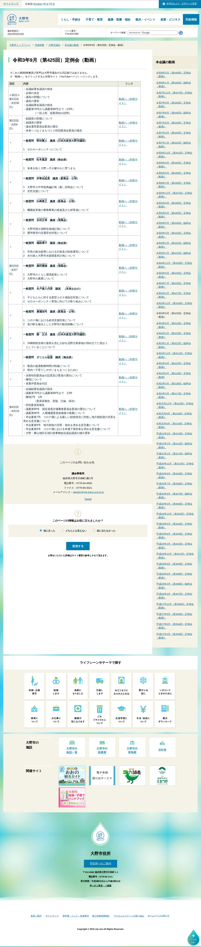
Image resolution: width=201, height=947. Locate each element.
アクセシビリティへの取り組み (129, 916)
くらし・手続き (71, 19)
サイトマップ (10, 3)
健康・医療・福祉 (119, 19)
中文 (52, 4)
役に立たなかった (106, 531)
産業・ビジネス (170, 19)
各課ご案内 (36, 916)
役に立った (49, 531)
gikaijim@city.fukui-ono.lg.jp (88, 492)
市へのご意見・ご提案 (100, 885)
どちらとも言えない (76, 531)
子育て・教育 (94, 19)
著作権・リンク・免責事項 (76, 916)
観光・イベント (145, 19)
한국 (46, 4)
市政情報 (191, 19)
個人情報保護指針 (101, 916)
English (38, 4)
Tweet (88, 499)
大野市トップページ (19, 45)
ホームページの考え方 (158, 915)
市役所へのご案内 (100, 863)
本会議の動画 (72, 45)
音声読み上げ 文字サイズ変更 (181, 3)
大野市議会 (54, 45)
